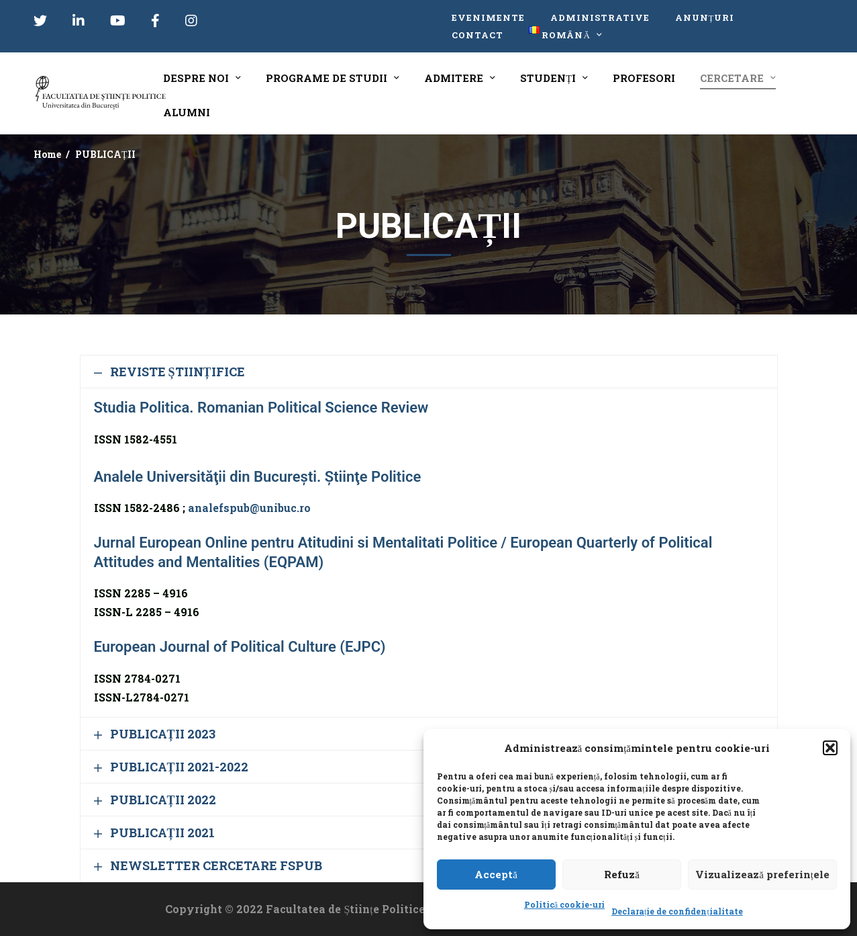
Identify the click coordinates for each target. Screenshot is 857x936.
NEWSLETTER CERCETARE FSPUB (216, 865)
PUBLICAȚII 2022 (163, 800)
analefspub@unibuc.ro (249, 508)
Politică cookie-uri (564, 904)
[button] (830, 748)
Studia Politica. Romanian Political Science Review (261, 407)
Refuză (622, 874)
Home (47, 154)
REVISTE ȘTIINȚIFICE (177, 372)
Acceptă (495, 874)
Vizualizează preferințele (762, 874)
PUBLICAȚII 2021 (162, 832)
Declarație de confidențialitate (677, 911)
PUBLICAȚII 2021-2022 (179, 767)
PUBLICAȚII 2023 (162, 734)
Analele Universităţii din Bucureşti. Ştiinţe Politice (257, 476)
